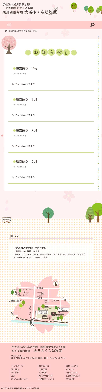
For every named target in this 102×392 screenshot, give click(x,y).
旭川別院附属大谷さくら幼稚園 (24, 388)
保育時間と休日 (46, 376)
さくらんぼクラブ (19, 379)
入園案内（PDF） (47, 379)
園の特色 (15, 372)
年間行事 (43, 369)
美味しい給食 (72, 366)
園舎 (13, 376)
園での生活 (44, 366)
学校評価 (70, 379)
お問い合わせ (72, 372)
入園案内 (43, 372)
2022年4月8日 (19, 73)
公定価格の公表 (73, 376)
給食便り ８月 (26, 99)
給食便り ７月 (26, 130)
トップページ (17, 366)
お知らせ (70, 369)
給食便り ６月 (26, 161)
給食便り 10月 (26, 68)
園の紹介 (15, 369)
